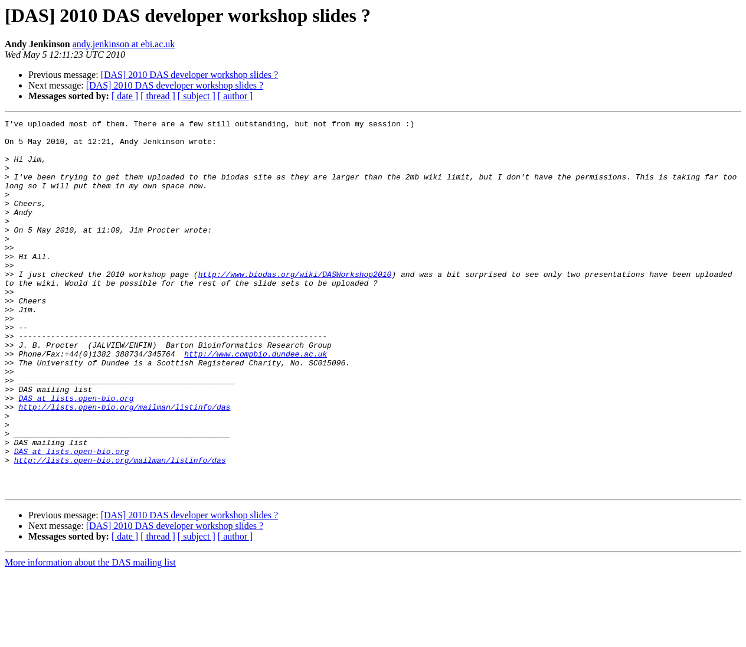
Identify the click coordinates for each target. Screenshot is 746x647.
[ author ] (235, 96)
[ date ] (125, 96)
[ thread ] (157, 96)
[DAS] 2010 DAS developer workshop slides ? (189, 75)
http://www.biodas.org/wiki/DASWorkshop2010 (295, 305)
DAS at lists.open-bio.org (75, 454)
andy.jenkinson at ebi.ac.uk (124, 44)
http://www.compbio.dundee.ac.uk (255, 401)
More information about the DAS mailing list (90, 637)
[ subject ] (196, 96)
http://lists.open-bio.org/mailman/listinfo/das (124, 465)
